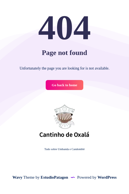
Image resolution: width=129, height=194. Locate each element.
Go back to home (64, 85)
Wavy (17, 177)
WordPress (107, 177)
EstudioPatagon (54, 177)
